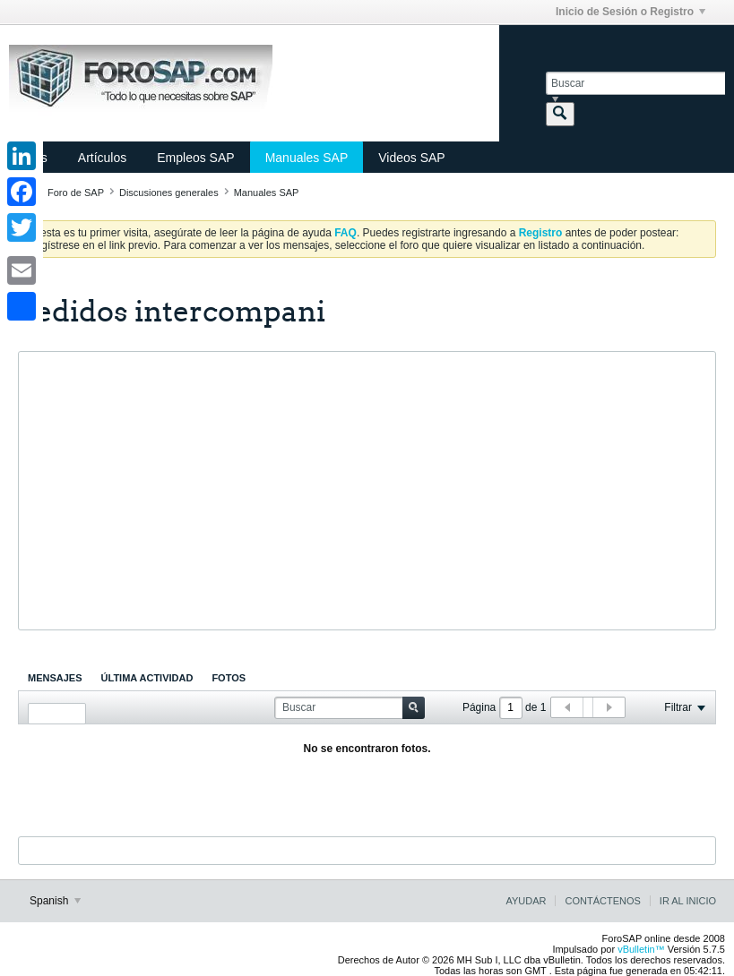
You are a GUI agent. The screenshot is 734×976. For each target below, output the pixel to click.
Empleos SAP (195, 157)
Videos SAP (411, 157)
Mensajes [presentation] (55, 677)
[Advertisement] (367, 490)
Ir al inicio (688, 900)
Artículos (102, 157)
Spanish (55, 901)
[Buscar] (635, 83)
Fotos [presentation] (229, 677)
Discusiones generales (169, 192)
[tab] (55, 677)
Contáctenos (602, 900)
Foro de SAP (75, 192)
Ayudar (525, 900)
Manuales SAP (307, 157)
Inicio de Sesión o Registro (630, 11)
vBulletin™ (641, 949)
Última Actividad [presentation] (147, 677)
